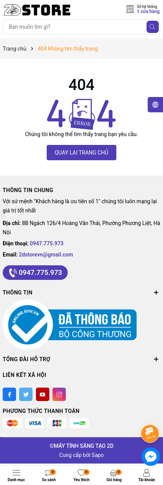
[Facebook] (9, 394)
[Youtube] (42, 394)
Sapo (98, 455)
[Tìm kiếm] (153, 27)
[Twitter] (26, 394)
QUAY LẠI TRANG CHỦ (81, 153)
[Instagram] (59, 394)
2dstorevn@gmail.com (46, 255)
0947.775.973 (47, 243)
